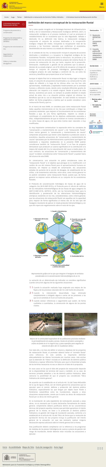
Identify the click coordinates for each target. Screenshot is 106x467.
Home (6, 17)
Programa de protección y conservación (12, 31)
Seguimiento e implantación (8, 55)
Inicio (5, 447)
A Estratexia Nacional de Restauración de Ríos (81, 17)
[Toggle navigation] (101, 5)
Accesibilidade (15, 447)
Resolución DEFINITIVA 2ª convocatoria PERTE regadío (97, 40)
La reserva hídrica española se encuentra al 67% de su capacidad (95, 91)
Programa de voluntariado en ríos (13, 48)
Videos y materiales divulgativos (9, 62)
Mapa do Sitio (28, 447)
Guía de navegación (44, 447)
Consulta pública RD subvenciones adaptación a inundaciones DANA (97, 54)
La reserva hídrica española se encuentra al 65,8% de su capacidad (95, 75)
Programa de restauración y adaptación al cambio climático (12, 39)
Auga (13, 17)
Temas (19, 17)
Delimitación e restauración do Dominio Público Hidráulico (44, 17)
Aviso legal (58, 447)
